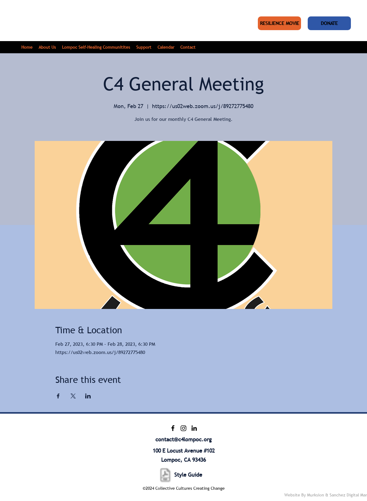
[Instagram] (183, 428)
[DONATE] (329, 23)
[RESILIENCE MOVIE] (279, 23)
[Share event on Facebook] (58, 396)
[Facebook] (173, 428)
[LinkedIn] (194, 428)
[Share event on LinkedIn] (88, 396)
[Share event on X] (73, 396)
